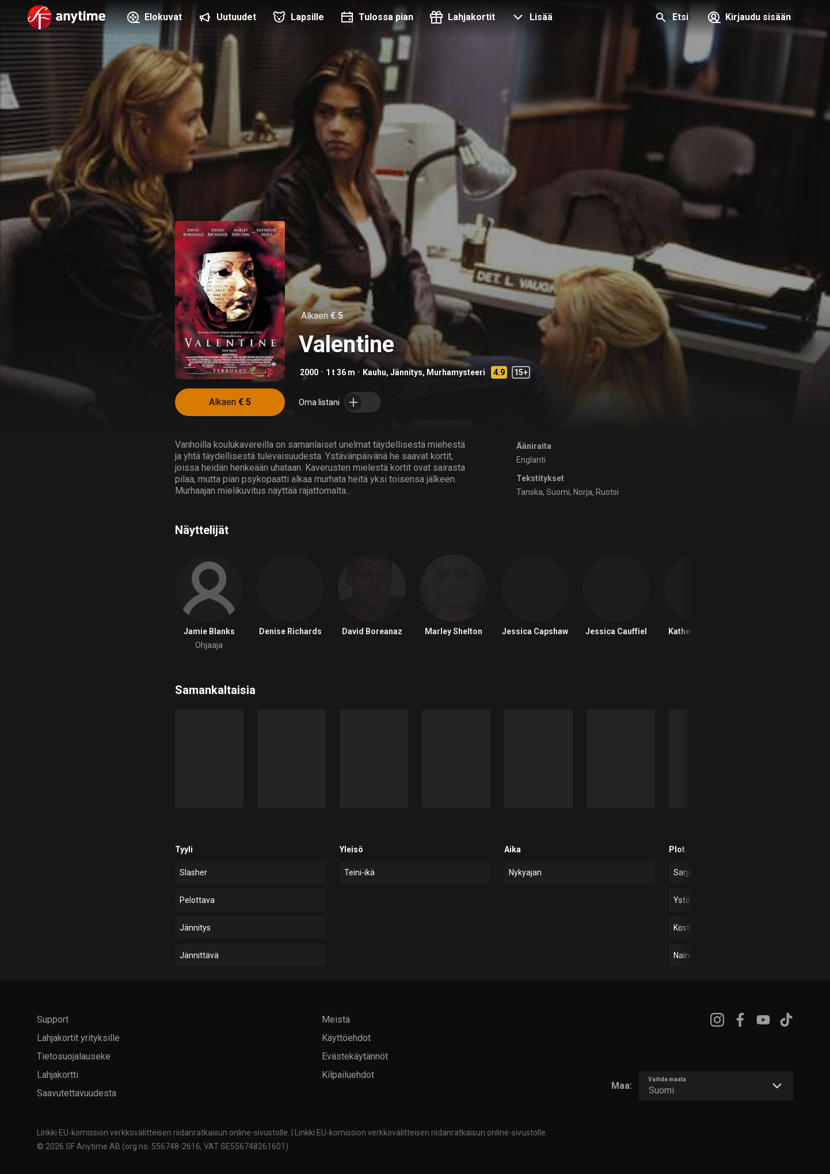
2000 (309, 372)
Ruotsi (607, 492)
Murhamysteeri (456, 372)
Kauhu (374, 372)
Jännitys (406, 372)
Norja (582, 492)
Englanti (531, 459)
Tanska (529, 492)
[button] (530, 18)
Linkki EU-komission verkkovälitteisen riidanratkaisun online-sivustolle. (163, 1132)
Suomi (558, 492)
